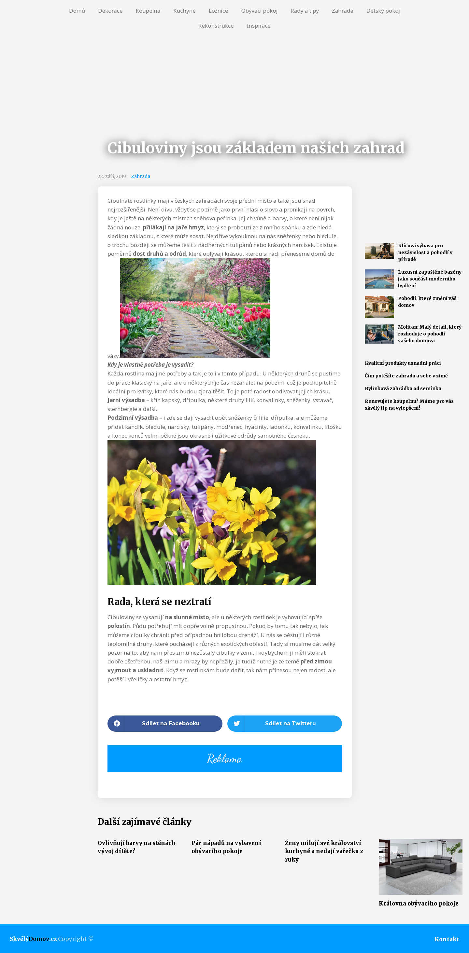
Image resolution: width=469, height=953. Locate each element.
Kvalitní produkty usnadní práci (403, 363)
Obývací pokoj (259, 10)
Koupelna (147, 10)
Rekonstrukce (216, 25)
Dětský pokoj (383, 10)
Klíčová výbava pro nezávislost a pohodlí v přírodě (425, 252)
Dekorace (110, 10)
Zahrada (342, 10)
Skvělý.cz (33, 939)
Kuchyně (184, 10)
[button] (164, 723)
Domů (77, 10)
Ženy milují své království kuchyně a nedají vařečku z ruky (324, 851)
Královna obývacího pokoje (419, 903)
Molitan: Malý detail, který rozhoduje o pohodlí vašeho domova (430, 334)
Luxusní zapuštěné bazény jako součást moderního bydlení (430, 279)
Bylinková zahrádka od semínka (403, 388)
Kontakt (446, 939)
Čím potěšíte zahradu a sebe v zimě (406, 376)
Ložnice (218, 10)
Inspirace (259, 25)
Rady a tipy (305, 10)
